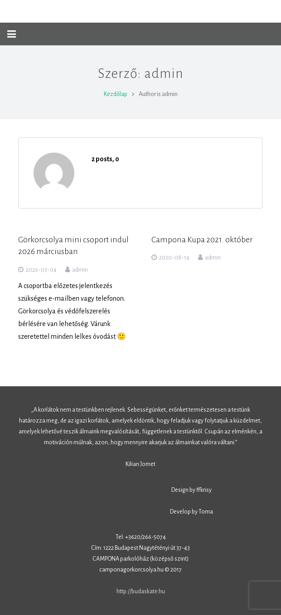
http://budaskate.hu (140, 591)
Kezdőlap (115, 94)
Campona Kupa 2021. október (201, 239)
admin (80, 269)
